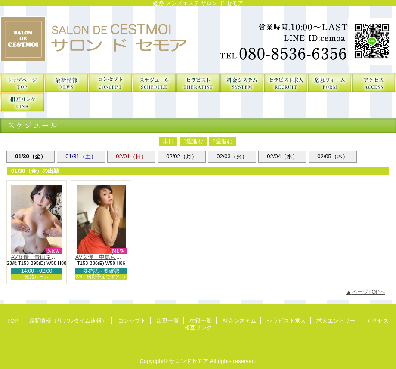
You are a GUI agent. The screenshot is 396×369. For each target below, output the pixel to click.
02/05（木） (332, 156)
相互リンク (22, 102)
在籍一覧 (198, 82)
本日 (168, 141)
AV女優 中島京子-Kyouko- (109, 257)
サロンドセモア (198, 39)
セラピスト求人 (286, 82)
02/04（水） (282, 156)
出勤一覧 (154, 82)
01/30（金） (30, 156)
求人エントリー (330, 82)
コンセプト (110, 82)
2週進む (222, 141)
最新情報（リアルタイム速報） (66, 82)
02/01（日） (131, 156)
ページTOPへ (369, 292)
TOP (22, 82)
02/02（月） (181, 156)
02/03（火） (232, 156)
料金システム (242, 82)
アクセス (374, 82)
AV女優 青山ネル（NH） (43, 257)
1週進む (193, 141)
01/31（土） (80, 156)
